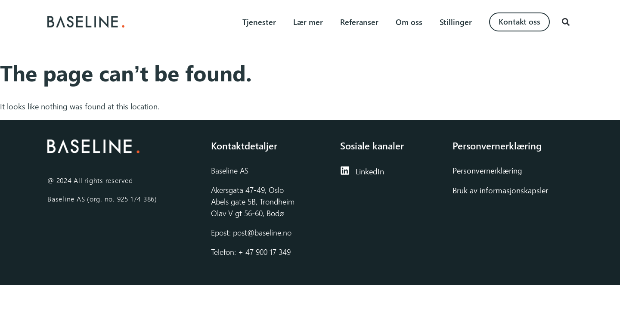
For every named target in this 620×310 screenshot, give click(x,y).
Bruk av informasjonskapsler (500, 190)
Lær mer (308, 22)
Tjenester (259, 22)
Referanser (359, 22)
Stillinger (456, 22)
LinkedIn (370, 171)
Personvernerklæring (488, 170)
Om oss (409, 22)
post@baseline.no (262, 232)
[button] (565, 22)
